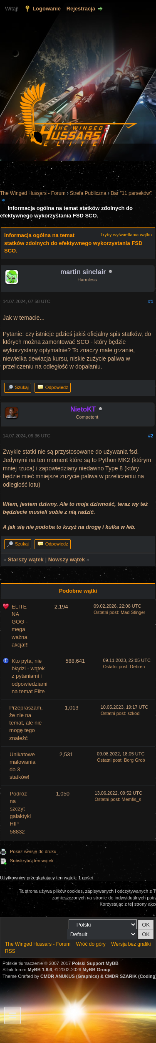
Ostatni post (106, 612)
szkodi (134, 713)
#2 (150, 435)
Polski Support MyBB (95, 963)
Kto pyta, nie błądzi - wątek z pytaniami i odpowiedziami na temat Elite (29, 676)
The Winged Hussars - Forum (32, 193)
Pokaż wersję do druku (33, 851)
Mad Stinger (133, 612)
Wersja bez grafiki (131, 944)
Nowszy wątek (66, 559)
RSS (10, 951)
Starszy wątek (26, 559)
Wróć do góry (91, 944)
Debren (137, 666)
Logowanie (46, 8)
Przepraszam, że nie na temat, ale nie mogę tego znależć (25, 723)
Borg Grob (134, 760)
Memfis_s (131, 799)
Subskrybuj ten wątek (32, 860)
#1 (150, 301)
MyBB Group (96, 969)
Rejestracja (81, 8)
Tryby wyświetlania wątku (126, 234)
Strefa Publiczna (88, 193)
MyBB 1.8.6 (40, 969)
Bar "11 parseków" (131, 193)
